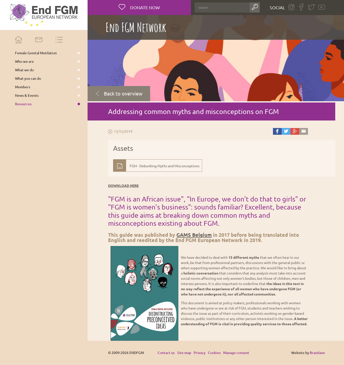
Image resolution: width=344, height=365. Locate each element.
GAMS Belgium (194, 235)
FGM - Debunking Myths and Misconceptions (164, 166)
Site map (184, 352)
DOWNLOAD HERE (123, 185)
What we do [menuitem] (24, 70)
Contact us (166, 352)
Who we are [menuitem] (24, 61)
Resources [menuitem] (23, 104)
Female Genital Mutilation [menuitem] (36, 53)
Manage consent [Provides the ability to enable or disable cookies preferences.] (236, 353)
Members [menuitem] (22, 87)
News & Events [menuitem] (27, 95)
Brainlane (317, 352)
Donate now (144, 7)
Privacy (199, 352)
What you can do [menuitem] (28, 78)
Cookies (214, 352)
